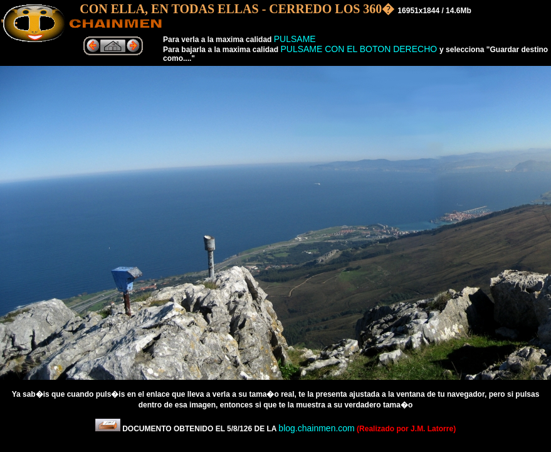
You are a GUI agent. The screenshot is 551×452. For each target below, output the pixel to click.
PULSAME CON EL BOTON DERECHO (359, 49)
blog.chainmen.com (316, 428)
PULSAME (295, 39)
